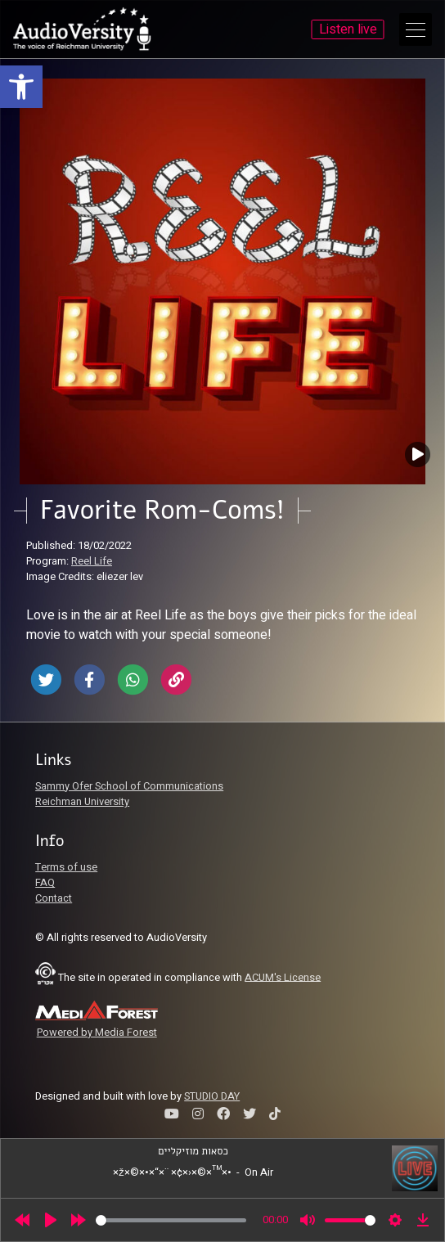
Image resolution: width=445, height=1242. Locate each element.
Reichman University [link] (82, 801)
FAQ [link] (45, 882)
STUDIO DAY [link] (212, 1096)
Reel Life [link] (91, 561)
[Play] (51, 1220)
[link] (21, 86)
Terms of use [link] (66, 867)
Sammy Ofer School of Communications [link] (129, 786)
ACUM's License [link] (283, 977)
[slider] (171, 1220)
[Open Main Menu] (415, 29)
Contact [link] (53, 898)
